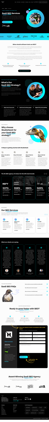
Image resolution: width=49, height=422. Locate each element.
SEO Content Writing (41, 410)
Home (3, 8)
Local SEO (41, 407)
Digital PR (14, 408)
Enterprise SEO (33, 410)
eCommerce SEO (35, 407)
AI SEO (27, 410)
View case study (7, 195)
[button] (46, 174)
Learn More (4, 229)
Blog (13, 409)
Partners (2, 408)
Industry (6, 8)
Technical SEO (28, 407)
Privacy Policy (43, 420)
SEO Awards (3, 409)
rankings (23, 56)
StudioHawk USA (3, 413)
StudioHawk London (3, 414)
